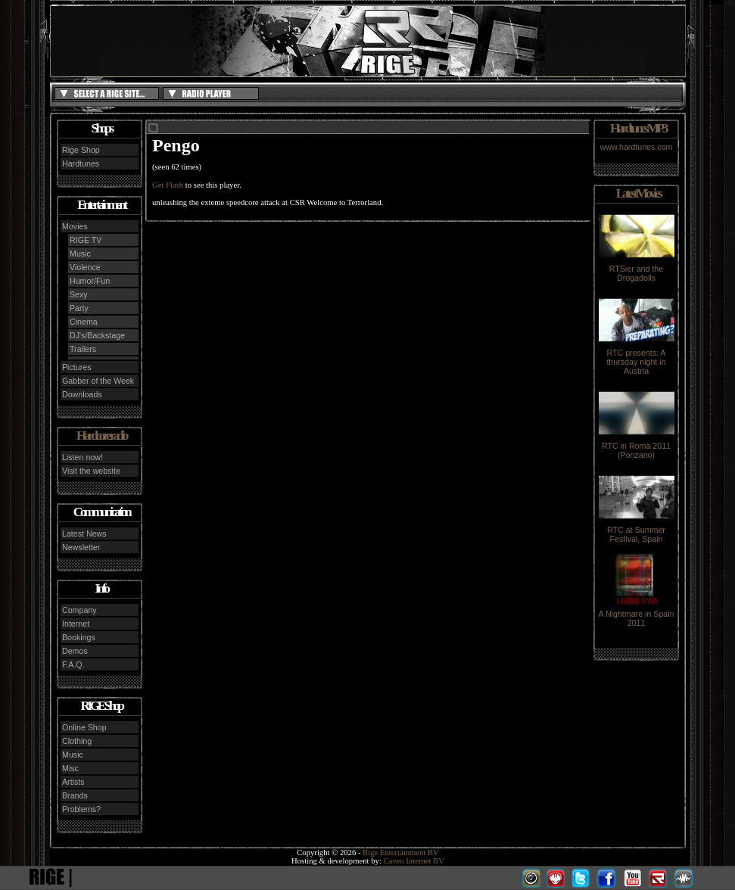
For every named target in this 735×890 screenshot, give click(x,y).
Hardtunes (80, 163)
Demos (75, 650)
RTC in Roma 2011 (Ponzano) (636, 446)
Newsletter (81, 547)
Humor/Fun (90, 280)
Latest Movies (638, 193)
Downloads (82, 394)
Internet (75, 623)
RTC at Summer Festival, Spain (636, 530)
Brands (75, 795)
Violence (85, 267)
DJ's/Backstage (97, 335)
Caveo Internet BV (413, 861)
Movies (75, 226)
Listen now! (82, 457)
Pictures (77, 367)
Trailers (83, 348)
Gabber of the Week (98, 380)
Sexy (79, 294)
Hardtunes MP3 (638, 128)
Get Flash (167, 185)
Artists (73, 781)
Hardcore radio (101, 435)
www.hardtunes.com (636, 146)
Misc (70, 768)
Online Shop (84, 727)
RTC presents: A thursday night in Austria (636, 358)
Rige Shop (81, 149)
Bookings (78, 637)
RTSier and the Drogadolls (636, 269)
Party (79, 308)
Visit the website (91, 470)
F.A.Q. (73, 664)
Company (79, 610)
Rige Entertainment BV (401, 852)
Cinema (84, 321)
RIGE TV (85, 239)
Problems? (81, 809)
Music (80, 253)
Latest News (84, 533)
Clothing (77, 740)
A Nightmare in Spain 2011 (636, 614)
